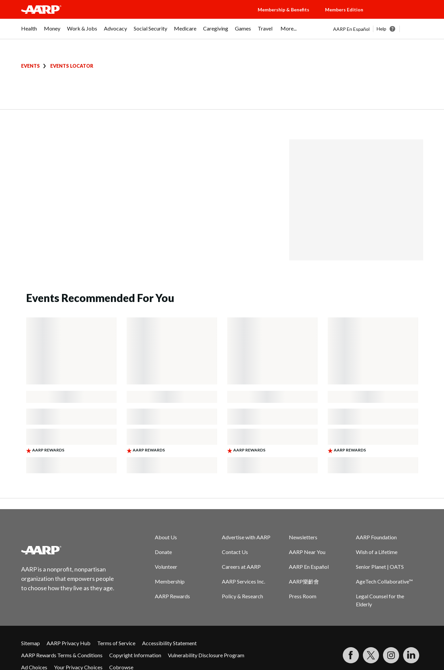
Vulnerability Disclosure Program (206, 655)
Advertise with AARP (246, 537)
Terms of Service (116, 643)
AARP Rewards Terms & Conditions (62, 655)
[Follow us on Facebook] (351, 655)
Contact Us (235, 552)
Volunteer (166, 566)
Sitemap (30, 643)
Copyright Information (135, 655)
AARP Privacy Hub (68, 643)
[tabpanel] (378, 29)
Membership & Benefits (283, 9)
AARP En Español (351, 29)
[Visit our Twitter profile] (371, 655)
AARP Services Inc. (243, 581)
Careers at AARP (241, 566)
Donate (163, 552)
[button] (399, 16)
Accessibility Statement (169, 643)
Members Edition (344, 9)
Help (381, 29)
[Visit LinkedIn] (411, 655)
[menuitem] (29, 32)
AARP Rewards (172, 596)
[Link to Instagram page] (391, 655)
